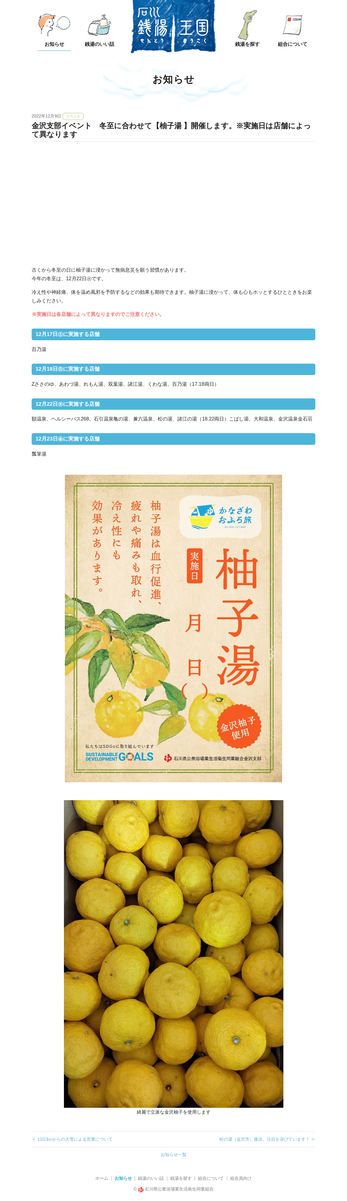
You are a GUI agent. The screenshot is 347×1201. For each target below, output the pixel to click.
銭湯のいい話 (151, 1178)
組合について (211, 1178)
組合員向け (241, 1178)
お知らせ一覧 (174, 1154)
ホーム (101, 1178)
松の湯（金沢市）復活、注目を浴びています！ (264, 1139)
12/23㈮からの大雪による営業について (74, 1139)
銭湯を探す (181, 1178)
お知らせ (123, 1178)
